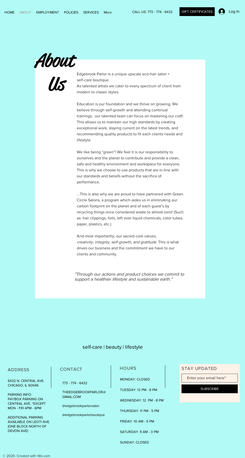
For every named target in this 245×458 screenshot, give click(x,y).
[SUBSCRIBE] (210, 388)
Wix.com (43, 456)
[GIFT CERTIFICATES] (197, 11)
